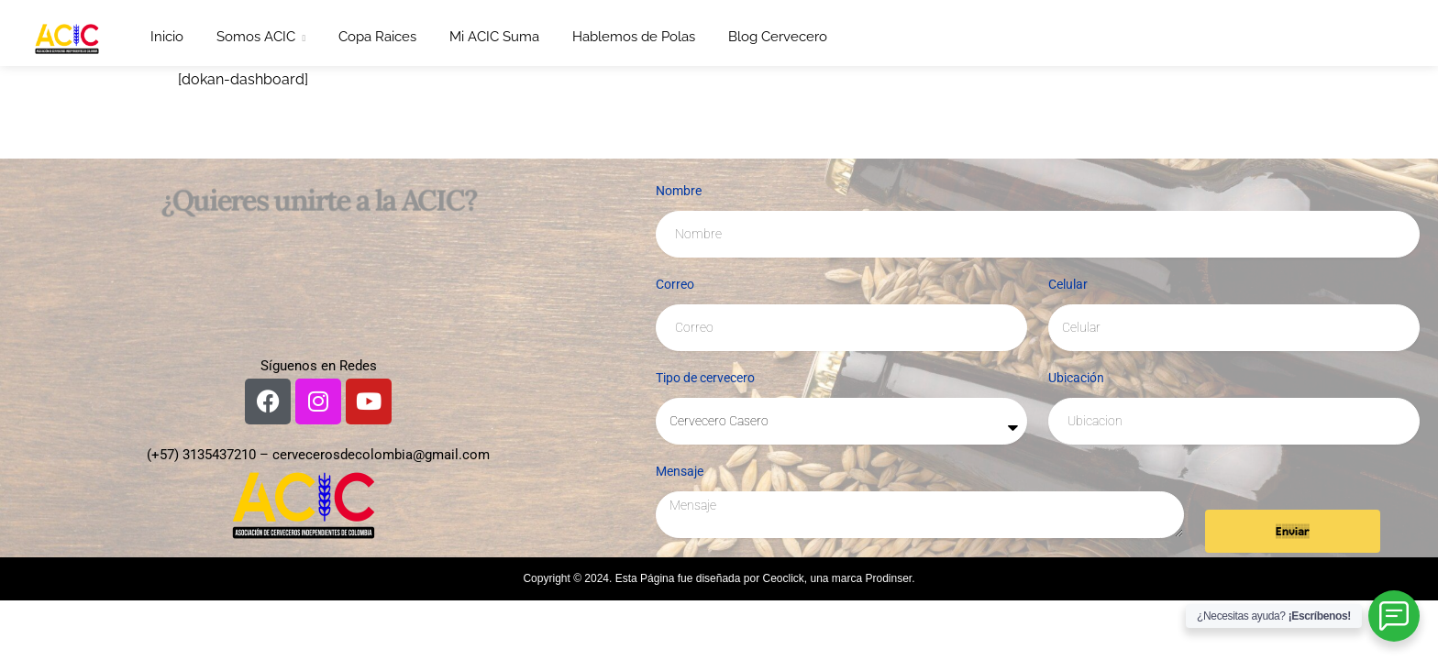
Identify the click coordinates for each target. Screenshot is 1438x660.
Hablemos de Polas (633, 36)
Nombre (679, 190)
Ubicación (1076, 377)
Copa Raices (377, 36)
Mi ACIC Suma (494, 36)
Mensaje (679, 471)
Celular (1068, 284)
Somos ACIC (255, 36)
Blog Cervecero (777, 36)
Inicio (166, 36)
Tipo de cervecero (705, 377)
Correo (675, 284)
